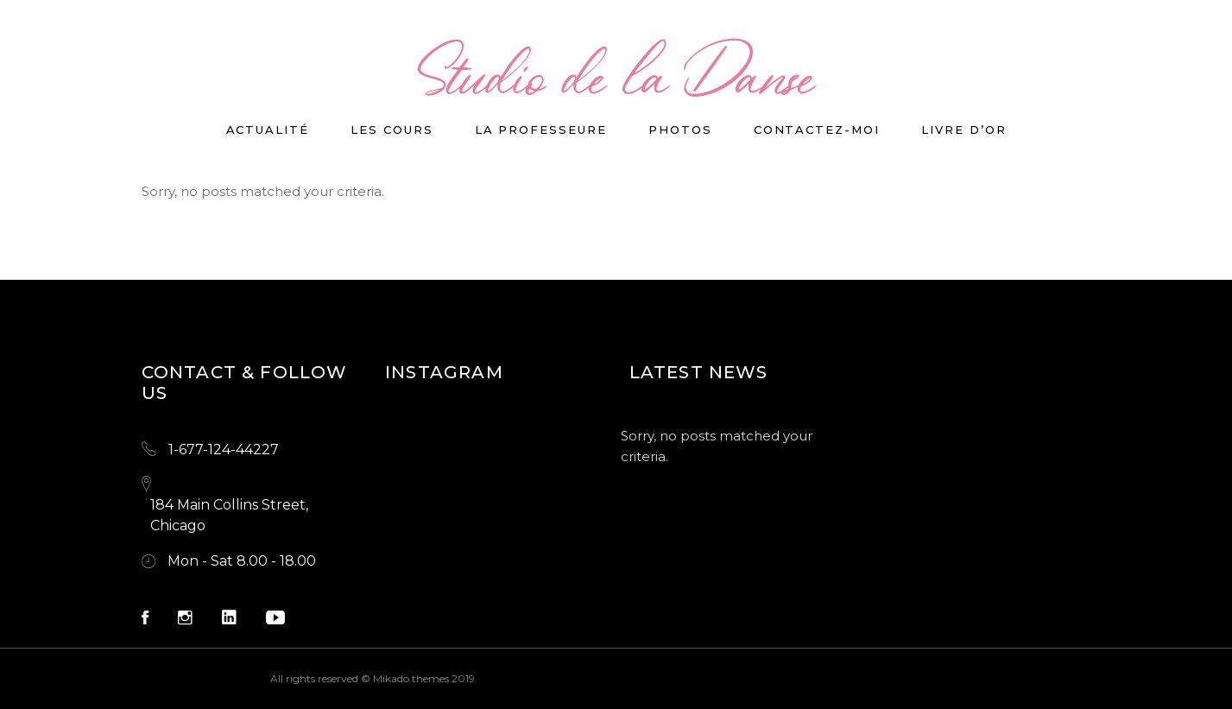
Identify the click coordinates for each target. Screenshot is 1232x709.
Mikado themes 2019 (424, 678)
